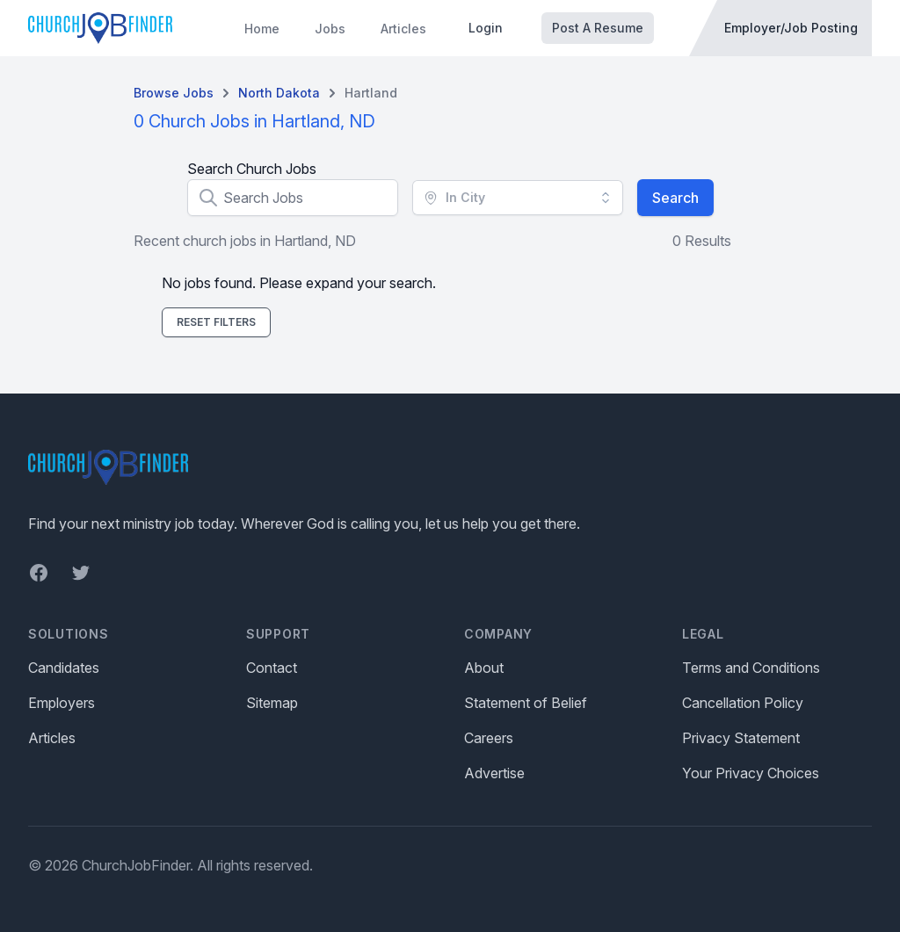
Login (485, 27)
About (484, 667)
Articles (403, 28)
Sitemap (272, 703)
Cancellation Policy (742, 703)
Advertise (494, 773)
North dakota (279, 92)
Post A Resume (597, 27)
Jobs (330, 28)
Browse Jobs (174, 92)
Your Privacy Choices (750, 773)
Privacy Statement (741, 738)
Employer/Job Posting (791, 27)
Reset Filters (216, 322)
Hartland (371, 92)
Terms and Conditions (751, 667)
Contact (271, 667)
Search (675, 197)
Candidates (63, 667)
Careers (488, 738)
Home (261, 28)
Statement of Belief (525, 703)
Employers (61, 703)
